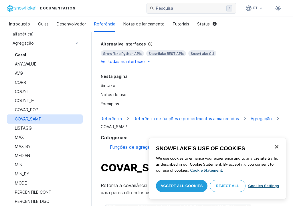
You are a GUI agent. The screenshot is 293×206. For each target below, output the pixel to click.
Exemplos (110, 103)
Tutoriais (181, 23)
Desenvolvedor (71, 23)
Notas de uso (113, 94)
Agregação (261, 118)
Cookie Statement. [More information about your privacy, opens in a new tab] (206, 170)
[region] (217, 168)
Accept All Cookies (182, 186)
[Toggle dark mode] (278, 8)
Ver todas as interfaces (126, 61)
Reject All (227, 186)
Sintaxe (108, 85)
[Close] (276, 146)
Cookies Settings (263, 186)
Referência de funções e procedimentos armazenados (186, 118)
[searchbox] (190, 8)
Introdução (19, 23)
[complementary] (192, 52)
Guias (43, 23)
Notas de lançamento (144, 23)
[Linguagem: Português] (254, 8)
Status (207, 23)
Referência (104, 23)
